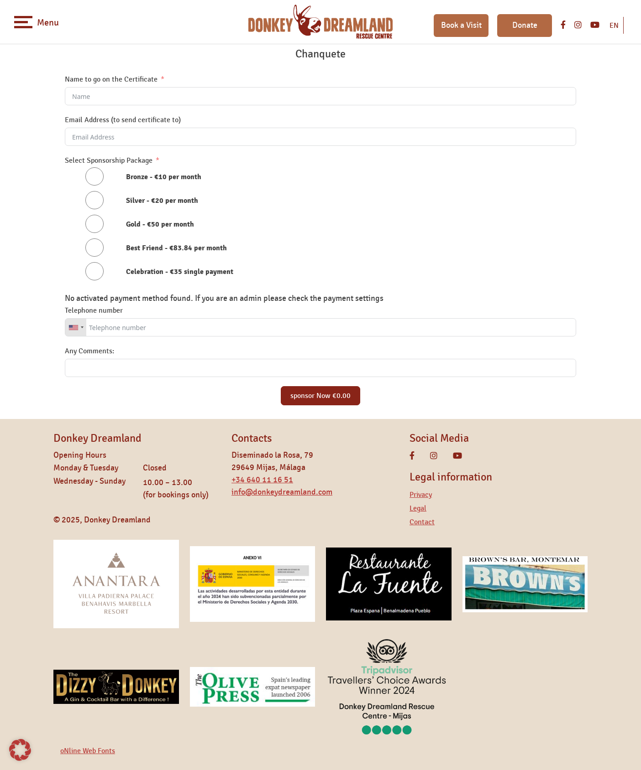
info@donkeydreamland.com (281, 492)
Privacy (421, 494)
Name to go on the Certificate (111, 79)
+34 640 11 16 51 (262, 480)
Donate (524, 25)
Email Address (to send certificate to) (123, 120)
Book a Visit (461, 25)
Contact (422, 522)
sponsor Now (320, 395)
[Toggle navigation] (23, 22)
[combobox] (75, 327)
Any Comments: (89, 351)
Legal (418, 508)
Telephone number (94, 310)
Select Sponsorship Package (108, 160)
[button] (20, 750)
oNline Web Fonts (87, 750)
